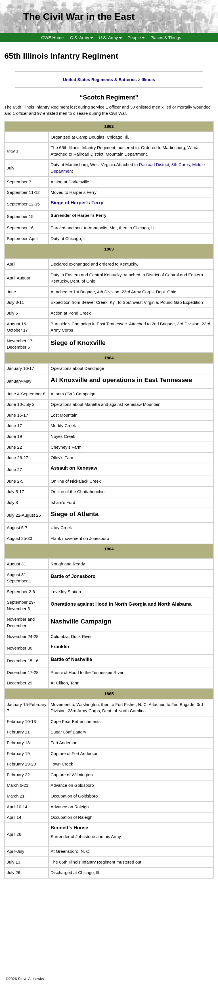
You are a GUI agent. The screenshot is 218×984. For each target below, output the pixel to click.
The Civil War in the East (79, 16)
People (137, 37)
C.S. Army (83, 37)
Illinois (148, 79)
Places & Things (165, 37)
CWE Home (52, 37)
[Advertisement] (109, 936)
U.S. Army (111, 37)
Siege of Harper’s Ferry (77, 202)
